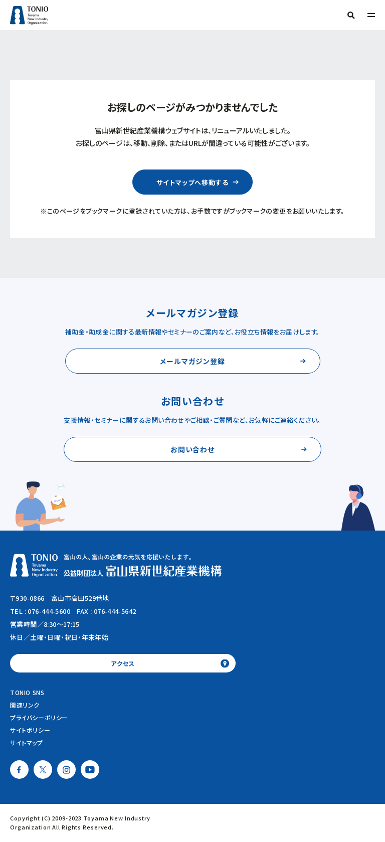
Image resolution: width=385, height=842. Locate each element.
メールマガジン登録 (192, 361)
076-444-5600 (49, 611)
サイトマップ (26, 742)
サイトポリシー (30, 730)
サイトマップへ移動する (192, 182)
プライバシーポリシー (39, 717)
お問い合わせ (192, 449)
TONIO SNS (27, 692)
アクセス (122, 663)
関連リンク (25, 705)
